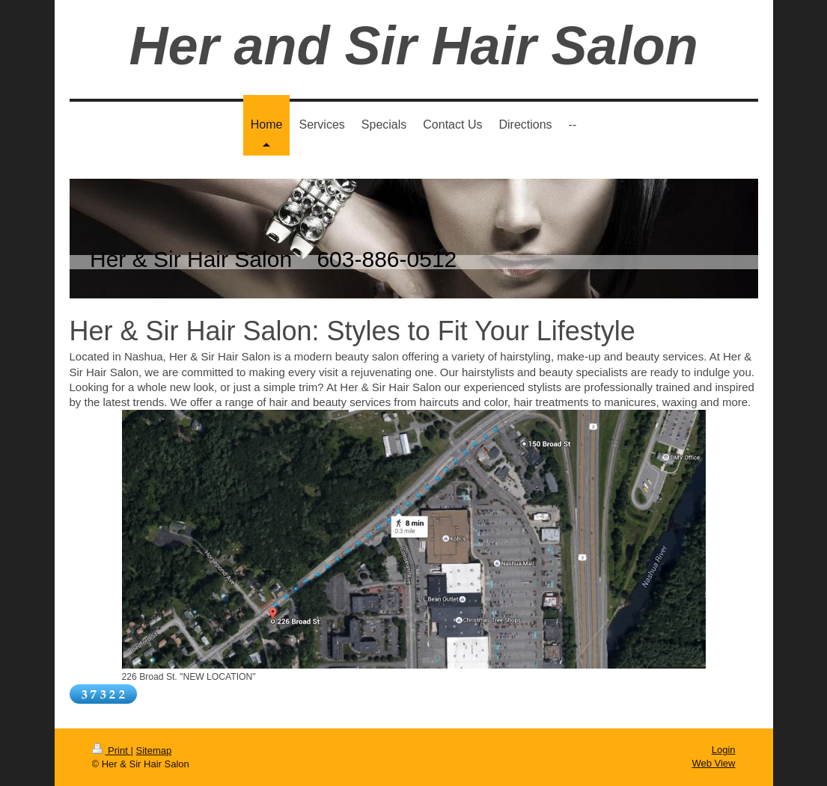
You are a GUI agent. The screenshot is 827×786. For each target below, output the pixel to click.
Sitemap (153, 750)
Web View (713, 763)
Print (111, 750)
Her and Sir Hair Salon (413, 46)
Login (724, 749)
